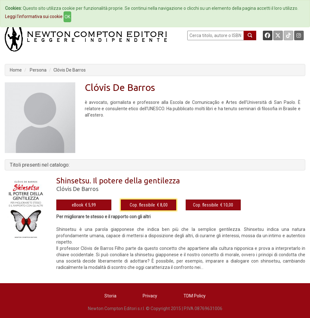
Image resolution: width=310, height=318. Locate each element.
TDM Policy (194, 295)
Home (16, 70)
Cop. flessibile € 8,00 (149, 204)
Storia (110, 295)
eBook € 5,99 (84, 204)
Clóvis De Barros (69, 70)
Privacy (150, 295)
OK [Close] (67, 16)
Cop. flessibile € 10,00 (213, 204)
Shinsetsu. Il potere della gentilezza (118, 180)
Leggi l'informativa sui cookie (34, 16)
